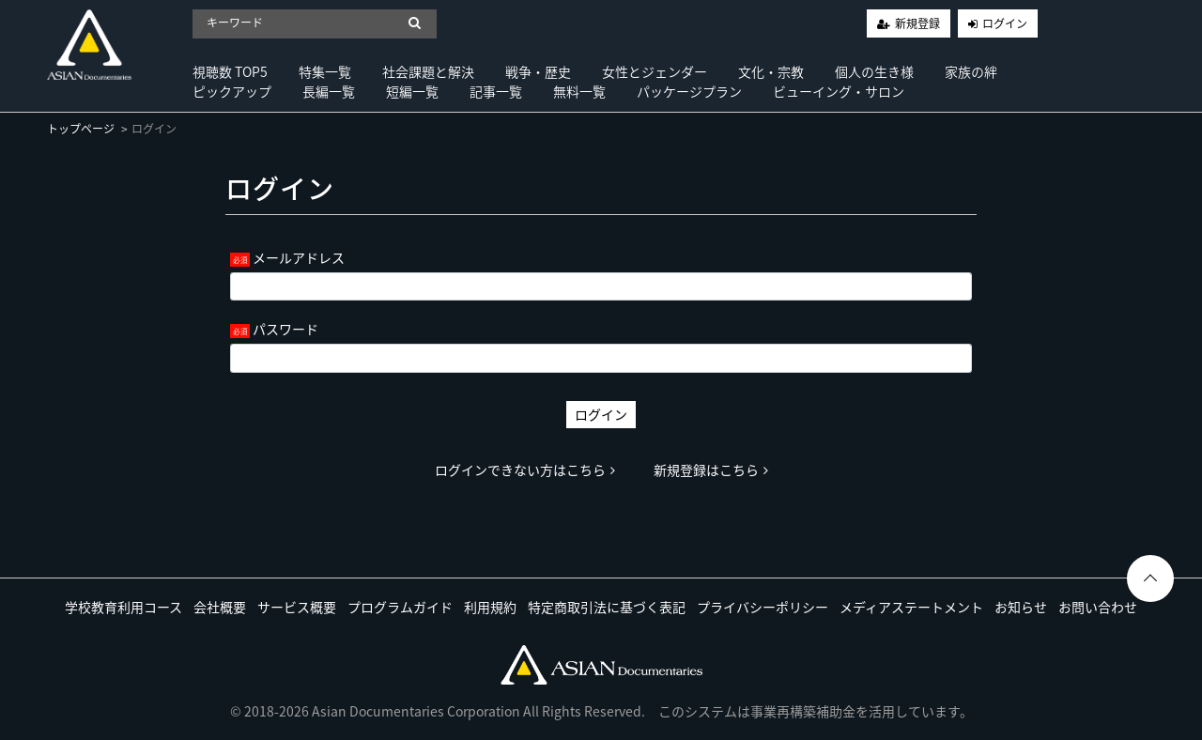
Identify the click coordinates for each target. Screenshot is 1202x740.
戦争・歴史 (538, 71)
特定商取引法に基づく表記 (607, 606)
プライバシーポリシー (762, 606)
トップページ (81, 128)
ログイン (1004, 23)
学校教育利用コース (123, 606)
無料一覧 (579, 91)
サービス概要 (296, 606)
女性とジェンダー (654, 71)
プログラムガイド (400, 606)
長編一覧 (328, 91)
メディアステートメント (911, 606)
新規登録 (917, 23)
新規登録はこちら (711, 469)
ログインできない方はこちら (525, 469)
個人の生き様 (874, 71)
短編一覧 (412, 91)
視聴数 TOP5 (230, 71)
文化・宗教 (771, 71)
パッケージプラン (689, 91)
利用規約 (490, 606)
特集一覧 (325, 71)
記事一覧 (496, 91)
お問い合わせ (1097, 606)
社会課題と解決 (428, 71)
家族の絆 (971, 71)
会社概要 (219, 606)
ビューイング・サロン (838, 91)
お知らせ (1020, 606)
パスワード (285, 328)
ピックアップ (232, 91)
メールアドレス (299, 257)
